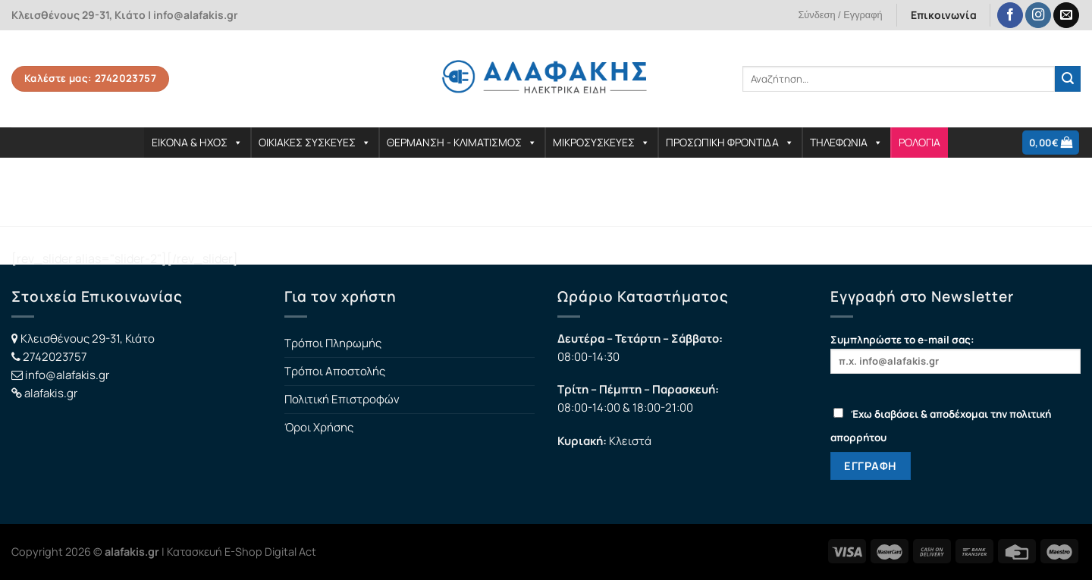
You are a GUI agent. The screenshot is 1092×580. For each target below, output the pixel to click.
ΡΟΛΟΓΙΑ (919, 142)
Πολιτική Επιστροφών (342, 399)
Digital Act (290, 551)
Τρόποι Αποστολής (334, 371)
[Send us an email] (1066, 15)
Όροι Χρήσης (318, 427)
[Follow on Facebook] (1010, 15)
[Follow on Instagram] (1038, 15)
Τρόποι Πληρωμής (332, 343)
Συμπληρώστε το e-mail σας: (955, 353)
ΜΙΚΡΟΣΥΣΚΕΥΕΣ (601, 142)
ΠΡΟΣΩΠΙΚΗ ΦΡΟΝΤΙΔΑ (730, 142)
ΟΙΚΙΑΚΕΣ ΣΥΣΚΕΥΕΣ (315, 142)
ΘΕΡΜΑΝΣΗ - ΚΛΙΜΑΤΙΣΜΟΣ (462, 142)
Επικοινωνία (944, 15)
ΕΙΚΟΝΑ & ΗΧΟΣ (197, 142)
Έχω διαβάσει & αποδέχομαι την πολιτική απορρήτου (940, 425)
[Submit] (1068, 79)
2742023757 (55, 357)
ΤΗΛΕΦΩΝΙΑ (846, 142)
